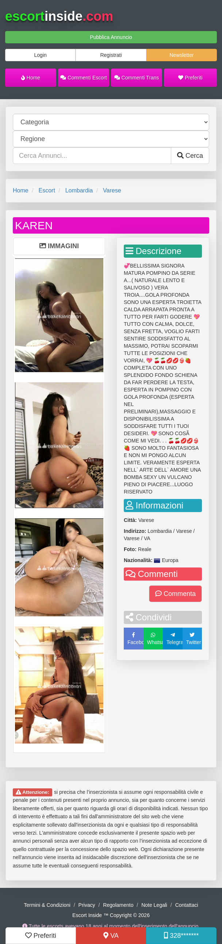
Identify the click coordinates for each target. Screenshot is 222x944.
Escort (46, 190)
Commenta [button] (175, 593)
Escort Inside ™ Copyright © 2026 (111, 915)
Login (40, 55)
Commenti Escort (83, 78)
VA (111, 935)
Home (30, 78)
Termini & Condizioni (47, 905)
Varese (112, 190)
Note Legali (154, 905)
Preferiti (190, 78)
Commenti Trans (136, 78)
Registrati (111, 55)
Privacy (87, 905)
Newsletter (181, 55)
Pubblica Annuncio (111, 37)
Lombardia (79, 190)
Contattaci (186, 905)
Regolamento (118, 905)
